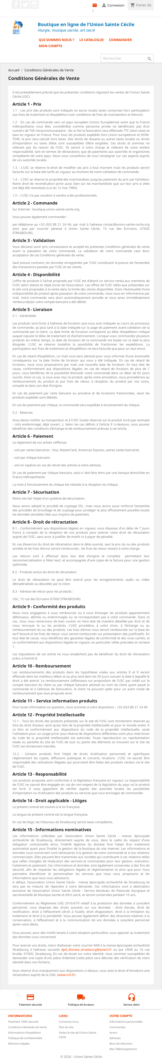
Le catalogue (91, 39)
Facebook (16, 4)
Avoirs (113, 1032)
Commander (120, 39)
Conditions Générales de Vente (27, 1027)
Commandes (117, 1027)
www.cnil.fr (66, 975)
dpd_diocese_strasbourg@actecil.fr (86, 949)
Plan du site (66, 1027)
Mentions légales (19, 1043)
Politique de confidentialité (25, 1038)
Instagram (34, 4)
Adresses (115, 1038)
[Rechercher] (127, 58)
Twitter (25, 4)
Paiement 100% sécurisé (23, 1021)
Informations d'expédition (24, 1032)
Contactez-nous (69, 1021)
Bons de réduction (120, 1043)
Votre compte (120, 1016)
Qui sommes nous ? (56, 39)
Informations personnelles (126, 1021)
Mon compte (50, 46)
